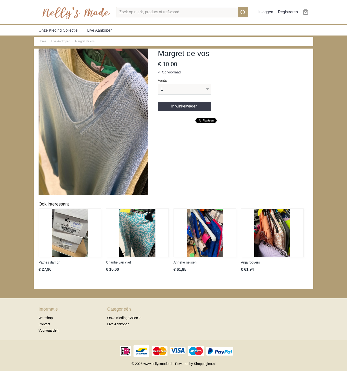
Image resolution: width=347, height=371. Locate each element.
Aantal (162, 80)
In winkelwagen (184, 106)
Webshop (46, 318)
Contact (44, 324)
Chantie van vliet (118, 262)
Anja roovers (250, 262)
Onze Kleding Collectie (58, 30)
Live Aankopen (100, 30)
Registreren (288, 12)
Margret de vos (84, 41)
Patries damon (49, 262)
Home (42, 41)
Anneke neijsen (185, 262)
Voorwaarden (49, 330)
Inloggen (265, 12)
